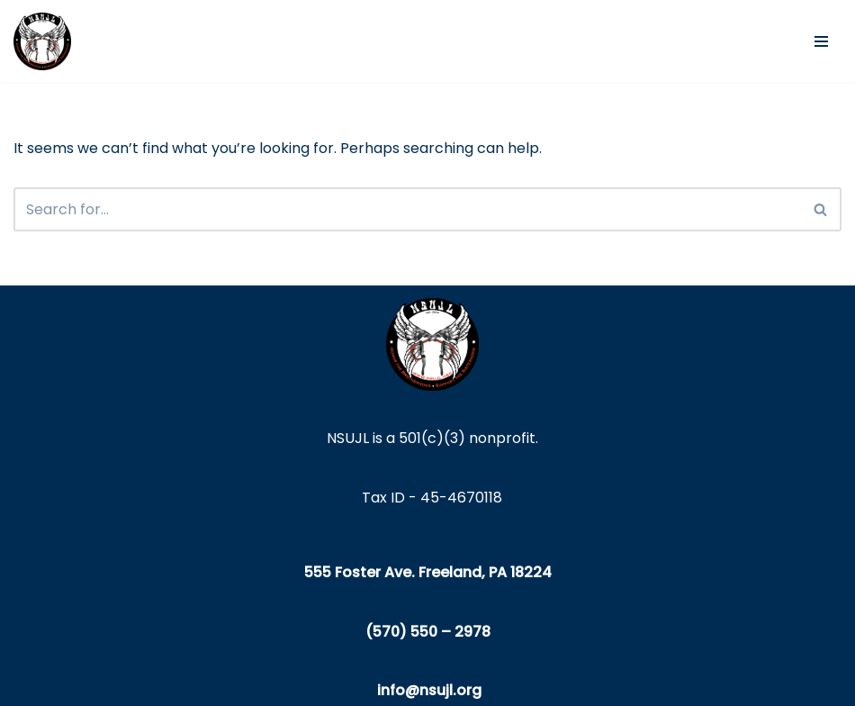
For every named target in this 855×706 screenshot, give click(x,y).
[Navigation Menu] (821, 41)
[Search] (407, 209)
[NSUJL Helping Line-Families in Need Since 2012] (42, 41)
